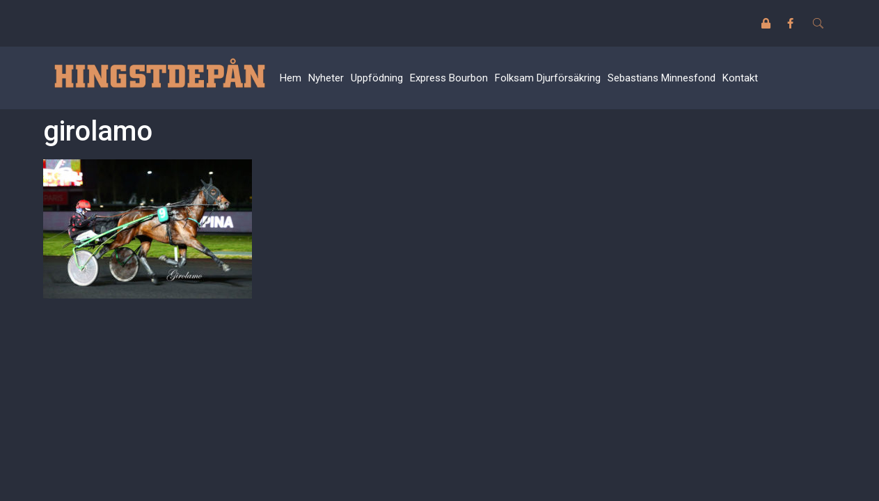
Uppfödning (377, 78)
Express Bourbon (449, 78)
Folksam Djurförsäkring (548, 78)
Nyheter (326, 78)
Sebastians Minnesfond (661, 78)
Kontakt (740, 78)
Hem (290, 78)
